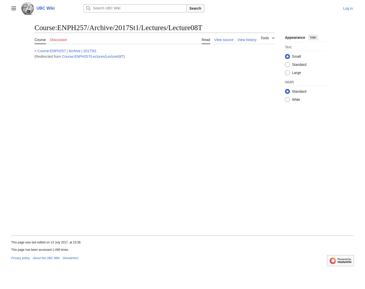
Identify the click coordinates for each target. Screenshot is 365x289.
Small (296, 56)
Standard (299, 65)
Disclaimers (70, 258)
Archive (75, 51)
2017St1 (90, 51)
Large (296, 73)
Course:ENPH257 (52, 51)
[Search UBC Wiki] (135, 8)
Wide (296, 100)
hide (313, 37)
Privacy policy (20, 258)
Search (195, 8)
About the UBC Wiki (46, 258)
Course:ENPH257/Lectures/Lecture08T (93, 56)
